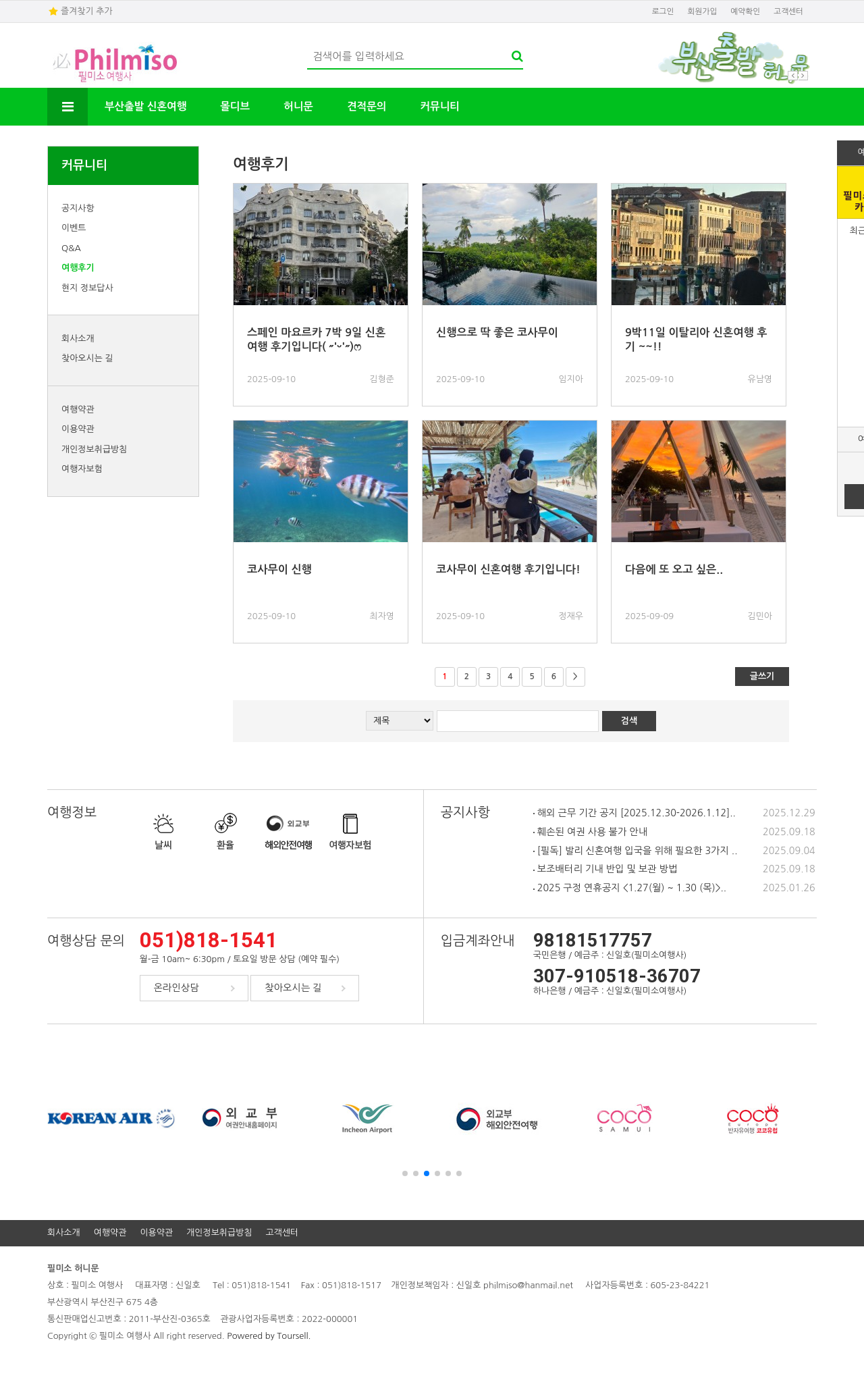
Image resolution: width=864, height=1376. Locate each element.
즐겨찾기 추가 (87, 11)
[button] (405, 1173)
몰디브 (235, 106)
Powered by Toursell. (268, 1335)
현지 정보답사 (87, 288)
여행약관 (77, 409)
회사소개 (77, 338)
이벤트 (73, 227)
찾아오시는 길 (87, 358)
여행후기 (77, 267)
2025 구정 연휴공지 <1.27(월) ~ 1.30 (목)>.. (629, 888)
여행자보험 (82, 469)
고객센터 (788, 11)
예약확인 (745, 11)
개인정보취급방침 (94, 449)
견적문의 (366, 106)
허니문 (298, 106)
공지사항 (77, 208)
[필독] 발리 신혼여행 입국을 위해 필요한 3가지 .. (635, 850)
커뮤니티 (439, 106)
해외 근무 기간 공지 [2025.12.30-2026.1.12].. (634, 813)
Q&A (71, 248)
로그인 (663, 11)
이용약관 (77, 429)
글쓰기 (762, 676)
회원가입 (703, 11)
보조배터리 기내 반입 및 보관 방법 (605, 869)
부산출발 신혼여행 (145, 106)
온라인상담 (176, 988)
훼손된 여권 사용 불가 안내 (590, 832)
